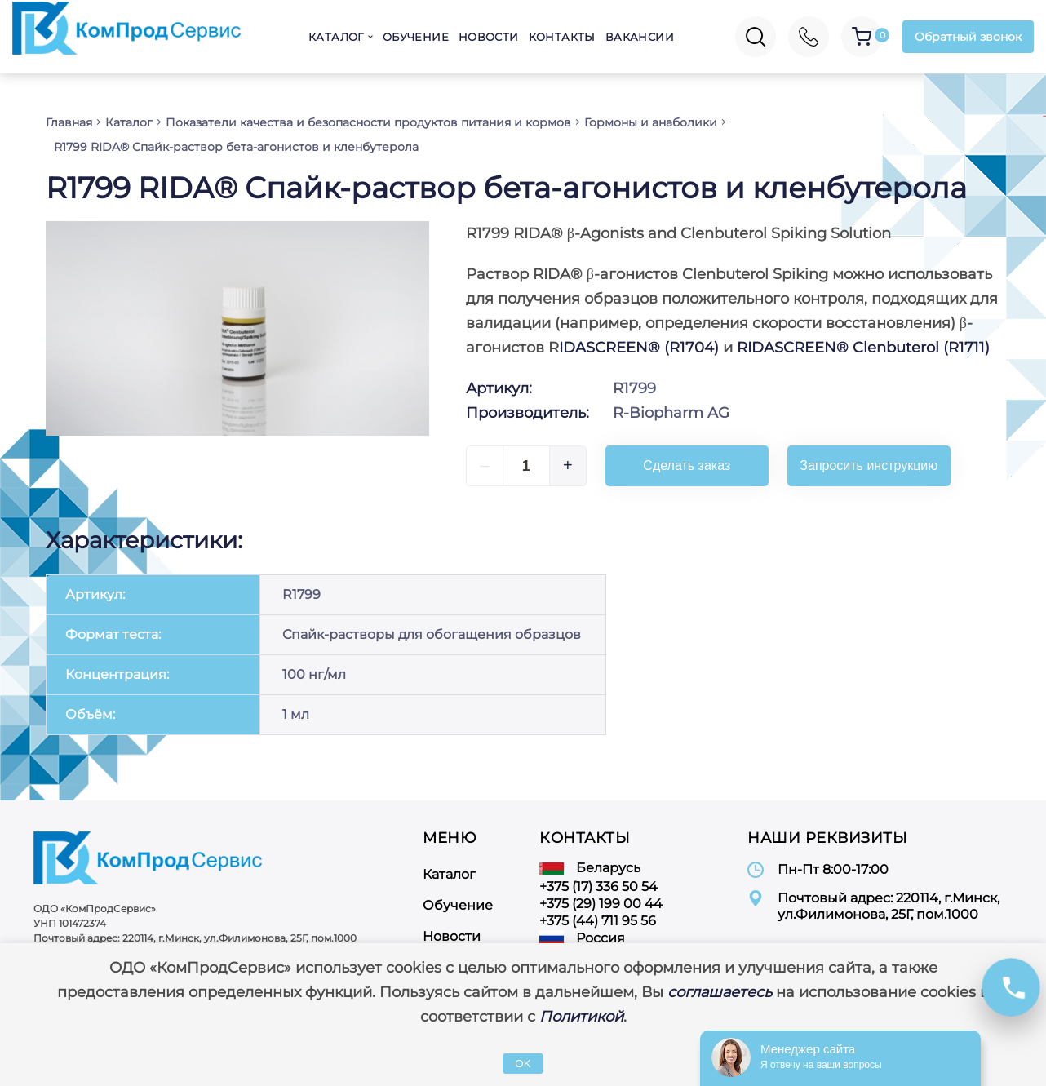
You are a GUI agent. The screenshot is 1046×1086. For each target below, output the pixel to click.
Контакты (562, 36)
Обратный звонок (968, 36)
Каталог (336, 36)
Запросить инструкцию (868, 465)
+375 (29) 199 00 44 (601, 903)
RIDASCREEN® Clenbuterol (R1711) (863, 348)
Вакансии (639, 36)
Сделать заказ (686, 465)
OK (522, 1063)
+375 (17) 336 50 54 (598, 886)
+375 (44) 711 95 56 (597, 921)
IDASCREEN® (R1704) (639, 348)
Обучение (416, 36)
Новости (489, 36)
